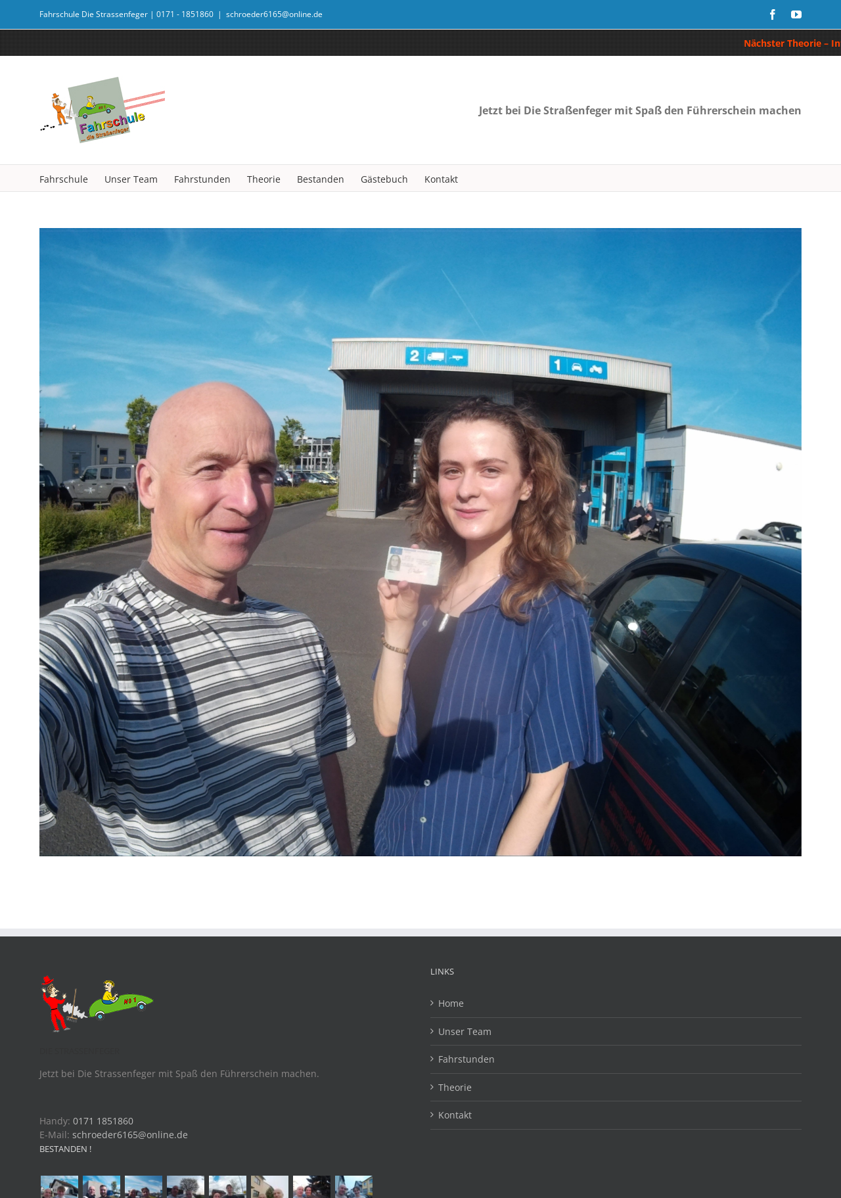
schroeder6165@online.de (274, 14)
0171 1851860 (103, 1121)
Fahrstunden (466, 1059)
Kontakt (455, 1115)
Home (451, 1003)
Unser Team (464, 1031)
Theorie (455, 1087)
